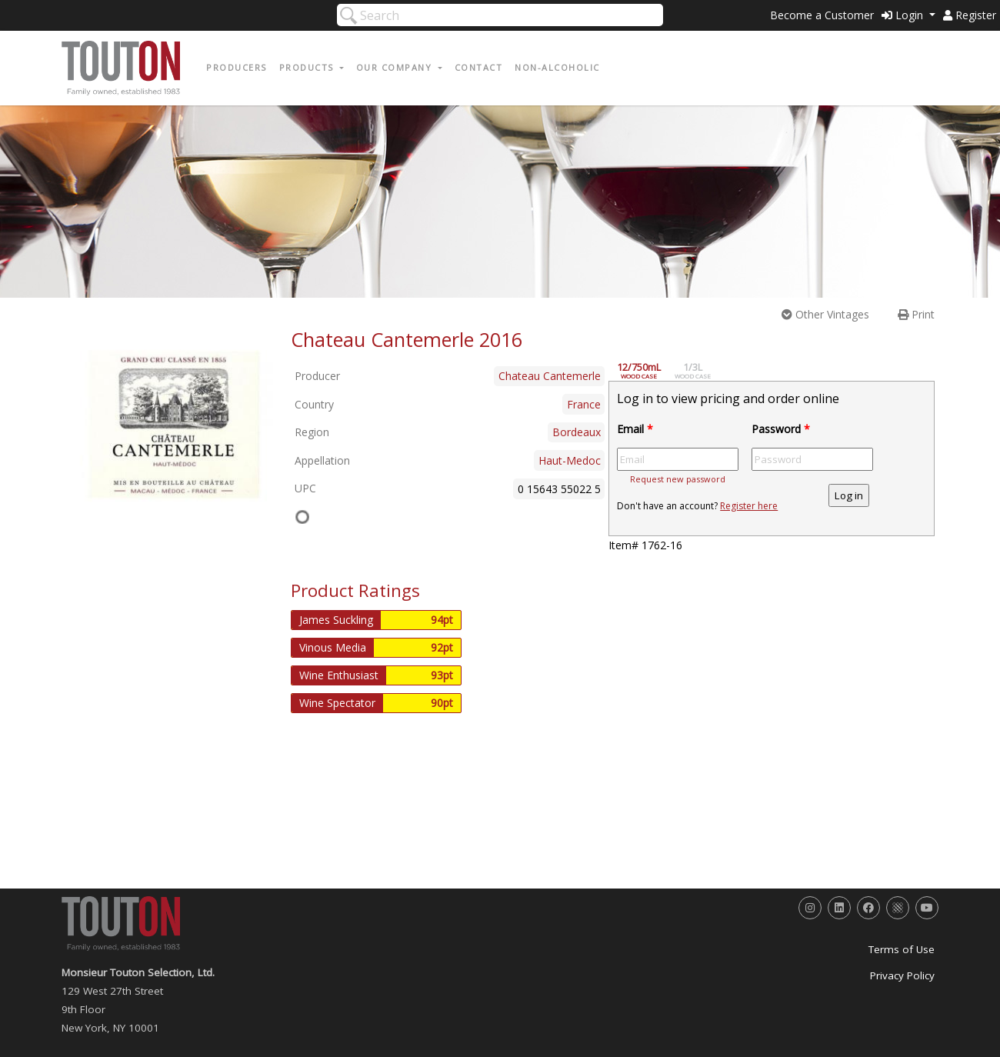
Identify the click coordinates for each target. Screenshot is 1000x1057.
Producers (236, 67)
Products (308, 67)
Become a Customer (822, 15)
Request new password (677, 479)
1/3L (701, 370)
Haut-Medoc (569, 460)
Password (781, 429)
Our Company (395, 67)
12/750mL (647, 370)
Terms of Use (901, 949)
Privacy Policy (902, 975)
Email (635, 429)
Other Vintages (825, 314)
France (584, 404)
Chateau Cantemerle (549, 375)
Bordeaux (576, 432)
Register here (749, 505)
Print (916, 314)
